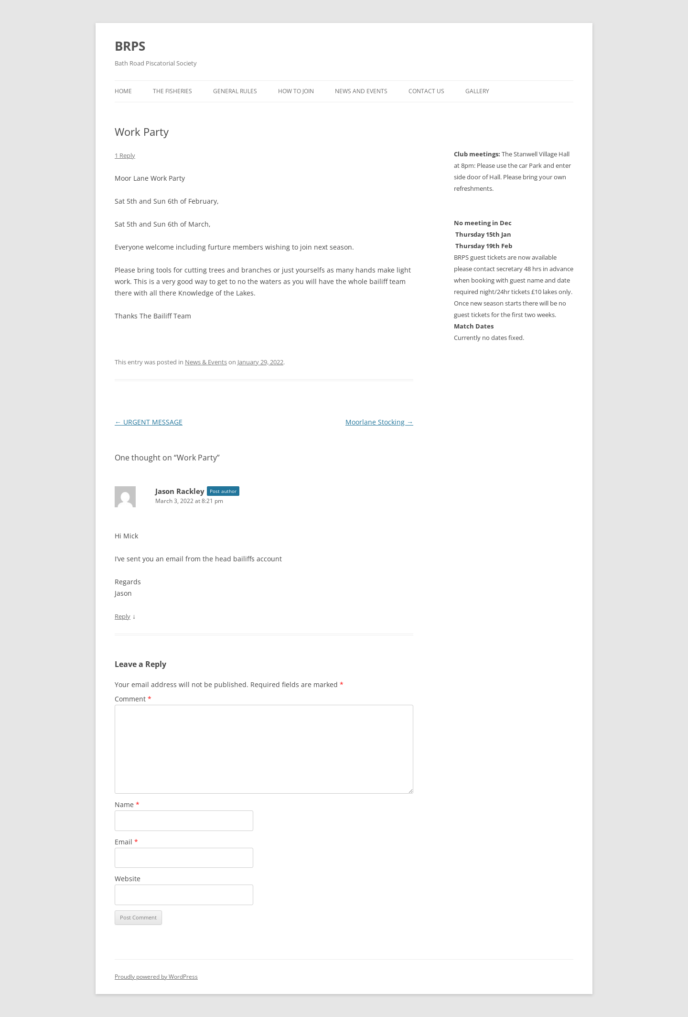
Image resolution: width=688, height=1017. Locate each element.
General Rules (235, 91)
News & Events (206, 362)
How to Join (296, 91)
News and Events (361, 91)
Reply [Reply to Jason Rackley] (122, 616)
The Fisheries (172, 91)
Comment (133, 698)
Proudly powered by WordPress (156, 977)
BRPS (130, 46)
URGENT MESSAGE (149, 421)
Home (123, 91)
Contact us (426, 91)
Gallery (477, 91)
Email (126, 841)
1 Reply (125, 155)
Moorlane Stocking (379, 421)
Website (127, 878)
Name (127, 804)
